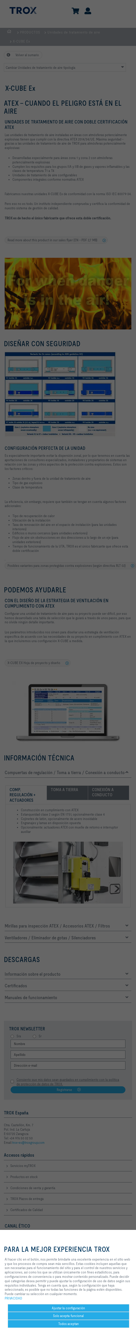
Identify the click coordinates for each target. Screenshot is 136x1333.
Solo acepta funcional (68, 1316)
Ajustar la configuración (68, 1308)
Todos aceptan (68, 1324)
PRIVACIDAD (13, 1298)
